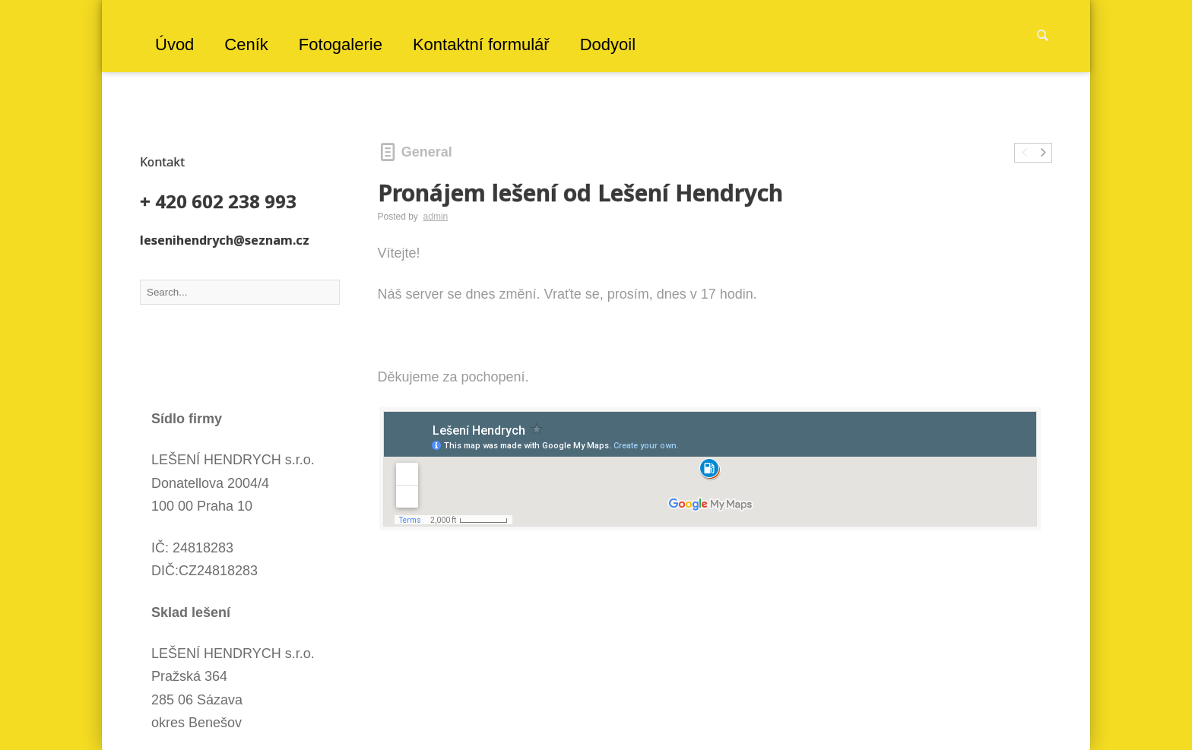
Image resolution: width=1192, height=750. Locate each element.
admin (436, 216)
